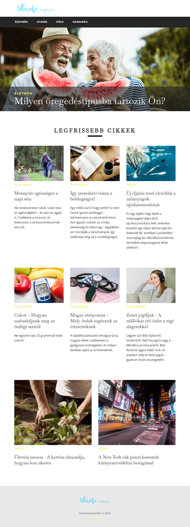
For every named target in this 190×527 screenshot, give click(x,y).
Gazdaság (136, 306)
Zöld (131, 184)
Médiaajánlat (95, 519)
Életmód (23, 93)
